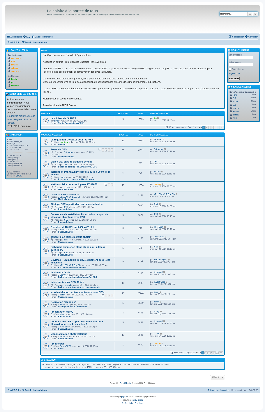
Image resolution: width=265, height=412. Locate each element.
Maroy (63, 314)
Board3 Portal (125, 383)
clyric (56, 121)
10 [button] (221, 127)
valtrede (14, 68)
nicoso (67, 240)
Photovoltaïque (65, 209)
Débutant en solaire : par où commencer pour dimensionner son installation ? (77, 323)
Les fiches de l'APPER (63, 118)
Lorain (18, 176)
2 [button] (206, 127)
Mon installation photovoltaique (69, 334)
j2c (155, 118)
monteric (64, 142)
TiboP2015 (65, 230)
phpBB (124, 397)
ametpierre (16, 58)
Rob (61, 304)
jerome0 (236, 111)
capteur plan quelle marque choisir (71, 237)
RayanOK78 (65, 346)
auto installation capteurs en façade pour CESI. (78, 292)
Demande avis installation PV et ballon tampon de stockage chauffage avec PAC (79, 215)
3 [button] (209, 127)
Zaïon (62, 295)
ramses (157, 184)
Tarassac (158, 139)
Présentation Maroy (62, 311)
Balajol (14, 79)
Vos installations (66, 157)
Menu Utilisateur (238, 50)
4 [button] (212, 127)
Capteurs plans (65, 242)
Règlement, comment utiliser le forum (76, 179)
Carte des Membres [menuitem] (44, 37)
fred (13, 61)
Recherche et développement (72, 267)
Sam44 (63, 275)
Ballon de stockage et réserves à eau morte (79, 287)
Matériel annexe (65, 189)
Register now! (234, 74)
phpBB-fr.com (137, 400)
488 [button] (220, 353)
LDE (234, 105)
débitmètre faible (60, 272)
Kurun (62, 177)
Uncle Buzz (159, 237)
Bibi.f (235, 118)
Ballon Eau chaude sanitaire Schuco (71, 161)
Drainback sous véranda (65, 194)
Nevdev (236, 108)
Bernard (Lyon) (160, 259)
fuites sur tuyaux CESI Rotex (67, 282)
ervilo (66, 187)
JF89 (66, 207)
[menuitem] (26, 37)
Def (65, 164)
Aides (61, 348)
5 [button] (215, 127)
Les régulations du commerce (72, 307)
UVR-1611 (63, 144)
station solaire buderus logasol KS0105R (74, 184)
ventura (157, 171)
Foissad (67, 285)
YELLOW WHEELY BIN (70, 197)
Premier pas (58, 343)
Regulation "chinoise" (63, 302)
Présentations (65, 316)
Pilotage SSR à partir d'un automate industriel (77, 204)
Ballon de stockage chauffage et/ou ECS (77, 167)
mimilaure (64, 327)
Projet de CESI (59, 149)
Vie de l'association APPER (71, 123)
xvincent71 (16, 71)
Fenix (235, 95)
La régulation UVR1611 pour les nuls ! (72, 139)
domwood (158, 272)
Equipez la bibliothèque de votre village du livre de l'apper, (21, 119)
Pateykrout (68, 152)
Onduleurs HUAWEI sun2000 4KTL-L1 (72, 227)
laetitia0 (236, 115)
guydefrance (159, 282)
